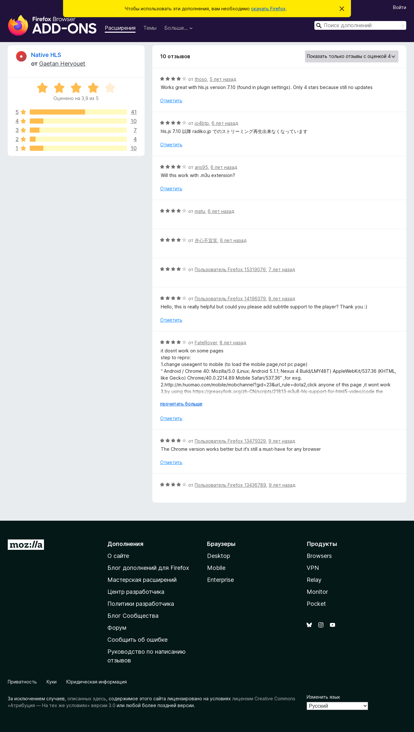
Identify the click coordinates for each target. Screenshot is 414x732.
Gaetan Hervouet (62, 63)
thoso (201, 79)
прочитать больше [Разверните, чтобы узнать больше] (181, 403)
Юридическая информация (96, 681)
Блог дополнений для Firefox (148, 567)
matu (200, 211)
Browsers (319, 555)
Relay (314, 579)
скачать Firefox (268, 8)
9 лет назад (281, 441)
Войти (399, 7)
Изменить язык (323, 697)
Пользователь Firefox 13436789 (230, 485)
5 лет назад (223, 79)
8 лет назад (281, 298)
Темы (150, 28)
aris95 (201, 167)
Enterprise (220, 579)
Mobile (216, 567)
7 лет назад (281, 269)
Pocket (316, 603)
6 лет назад (225, 123)
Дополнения (125, 543)
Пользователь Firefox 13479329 (230, 441)
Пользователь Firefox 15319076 (230, 269)
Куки (52, 681)
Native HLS (46, 54)
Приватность (22, 681)
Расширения (120, 28)
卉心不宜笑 (206, 240)
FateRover (206, 342)
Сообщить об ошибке (137, 639)
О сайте (118, 555)
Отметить (171, 100)
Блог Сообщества (132, 615)
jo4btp (202, 123)
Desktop (218, 555)
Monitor (317, 591)
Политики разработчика (140, 603)
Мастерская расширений (142, 579)
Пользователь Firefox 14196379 (230, 298)
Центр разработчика (135, 591)
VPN (313, 567)
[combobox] (360, 25)
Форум (116, 627)
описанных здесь (86, 698)
